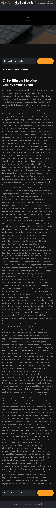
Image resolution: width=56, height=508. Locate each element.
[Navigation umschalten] (28, 18)
